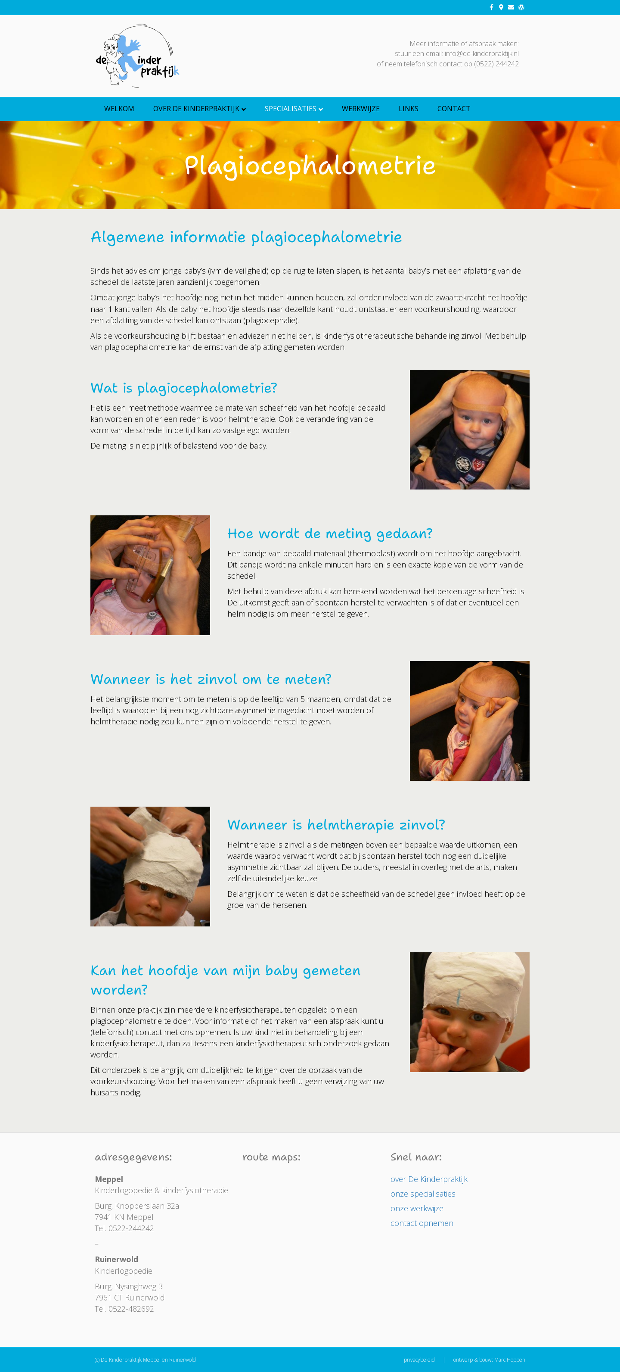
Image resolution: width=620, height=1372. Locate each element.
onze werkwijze (417, 1208)
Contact (454, 108)
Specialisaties (290, 108)
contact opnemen (422, 1223)
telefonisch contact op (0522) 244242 (461, 64)
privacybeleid (419, 1359)
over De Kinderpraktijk (196, 108)
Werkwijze (361, 108)
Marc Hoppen (509, 1359)
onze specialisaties (423, 1193)
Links (408, 108)
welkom (119, 108)
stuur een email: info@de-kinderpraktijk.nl (457, 53)
